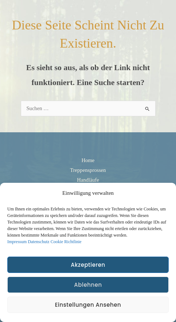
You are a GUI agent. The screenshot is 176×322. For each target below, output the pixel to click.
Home (88, 160)
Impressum (17, 241)
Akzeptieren (88, 265)
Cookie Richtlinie (66, 241)
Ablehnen (88, 285)
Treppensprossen (88, 170)
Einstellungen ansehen (88, 305)
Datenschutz (38, 241)
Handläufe (88, 180)
